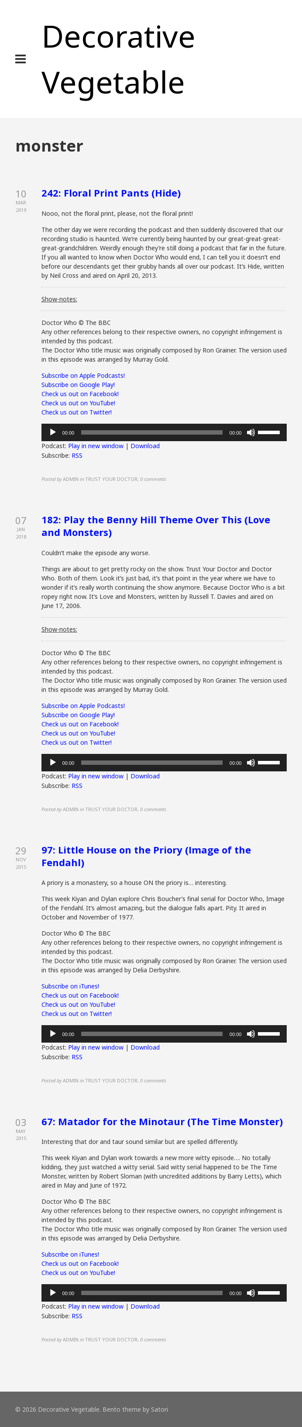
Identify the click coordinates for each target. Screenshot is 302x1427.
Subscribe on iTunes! (70, 986)
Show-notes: (59, 299)
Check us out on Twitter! (76, 412)
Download (145, 446)
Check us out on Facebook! (80, 394)
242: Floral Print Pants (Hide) (111, 192)
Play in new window (96, 446)
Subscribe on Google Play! (78, 384)
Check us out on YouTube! (78, 403)
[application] (164, 432)
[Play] (52, 432)
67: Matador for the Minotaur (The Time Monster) (162, 1121)
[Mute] (251, 432)
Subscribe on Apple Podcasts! (83, 375)
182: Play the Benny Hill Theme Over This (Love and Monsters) (155, 526)
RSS (77, 455)
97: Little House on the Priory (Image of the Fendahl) (146, 856)
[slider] (152, 432)
